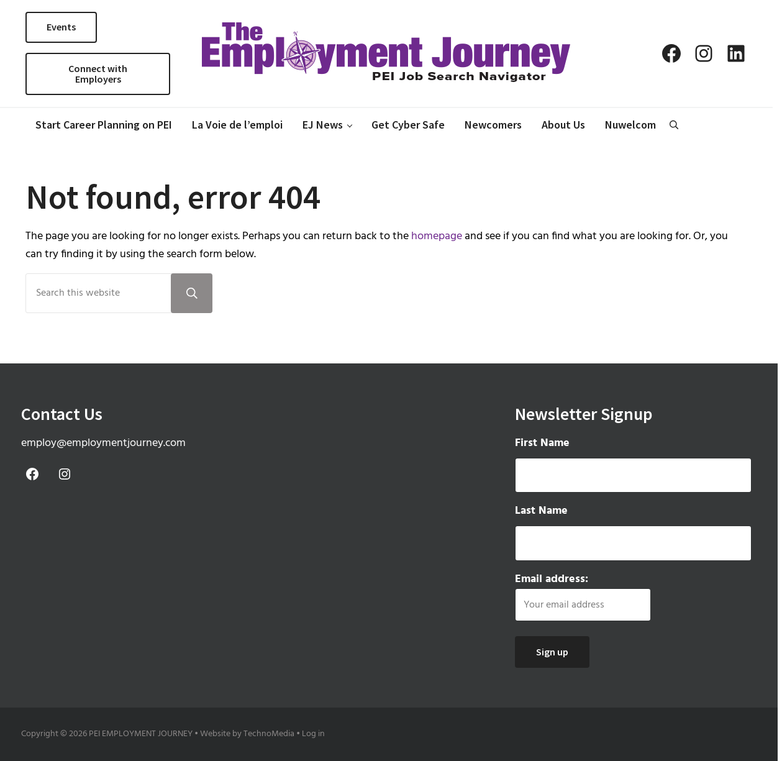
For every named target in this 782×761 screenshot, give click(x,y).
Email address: (583, 596)
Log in (313, 734)
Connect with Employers (97, 74)
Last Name (541, 511)
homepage (436, 236)
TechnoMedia (268, 734)
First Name (542, 443)
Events (61, 27)
